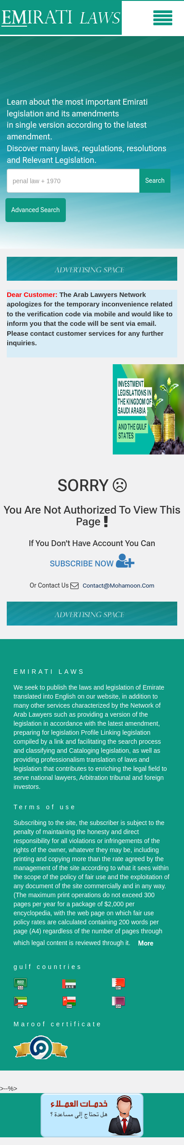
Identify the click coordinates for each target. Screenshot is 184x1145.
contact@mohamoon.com (118, 585)
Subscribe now (92, 560)
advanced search (35, 209)
